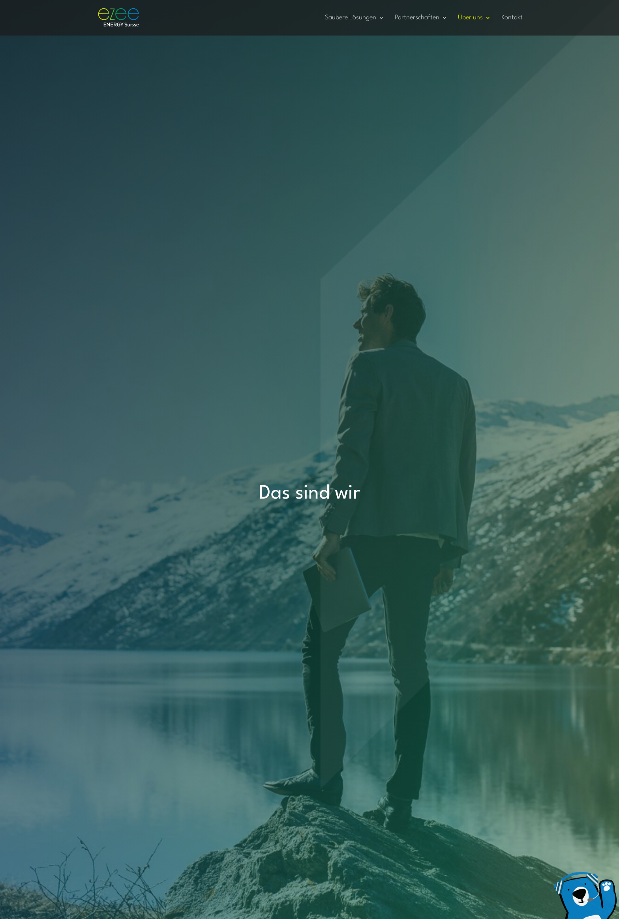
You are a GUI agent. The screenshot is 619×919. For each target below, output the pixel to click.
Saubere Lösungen (350, 18)
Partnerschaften (417, 18)
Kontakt (512, 18)
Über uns (470, 18)
